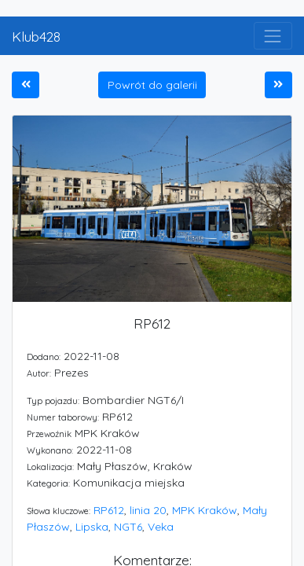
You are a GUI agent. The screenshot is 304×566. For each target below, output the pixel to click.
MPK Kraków (204, 510)
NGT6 (128, 527)
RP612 (108, 510)
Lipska (91, 527)
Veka (161, 527)
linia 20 (148, 510)
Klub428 (36, 36)
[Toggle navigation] (273, 36)
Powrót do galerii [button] (152, 85)
